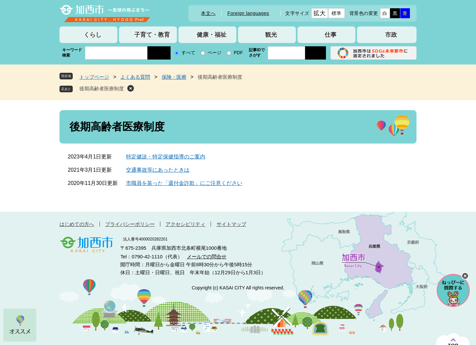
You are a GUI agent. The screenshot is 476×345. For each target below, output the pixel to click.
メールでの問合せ (206, 256)
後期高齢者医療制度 (101, 88)
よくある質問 (135, 77)
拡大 (319, 13)
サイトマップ (231, 224)
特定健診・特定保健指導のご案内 (165, 156)
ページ (214, 52)
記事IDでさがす (257, 53)
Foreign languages (248, 13)
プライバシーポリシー (130, 224)
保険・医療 (174, 77)
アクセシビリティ (185, 224)
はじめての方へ (77, 224)
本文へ (208, 13)
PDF (238, 52)
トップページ (94, 77)
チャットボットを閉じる (465, 276)
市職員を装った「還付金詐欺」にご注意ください (184, 183)
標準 (336, 13)
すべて (188, 52)
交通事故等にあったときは (157, 170)
